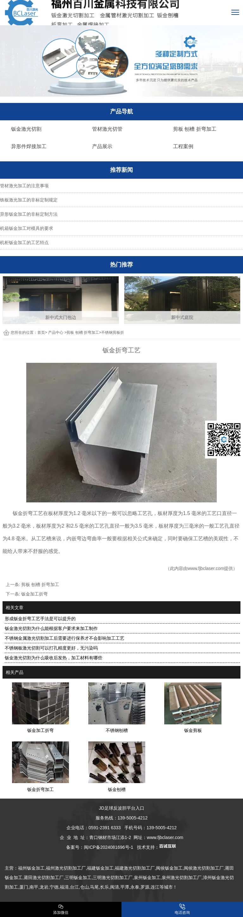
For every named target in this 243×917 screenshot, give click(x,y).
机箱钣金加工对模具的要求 (26, 228)
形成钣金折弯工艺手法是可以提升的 (40, 618)
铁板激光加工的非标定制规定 (29, 199)
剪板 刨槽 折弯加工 (194, 129)
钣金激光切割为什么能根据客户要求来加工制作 (51, 628)
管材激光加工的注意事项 (24, 185)
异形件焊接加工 (29, 146)
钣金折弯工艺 (28, 513)
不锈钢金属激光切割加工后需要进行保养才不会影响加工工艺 (64, 638)
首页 (41, 332)
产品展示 (102, 146)
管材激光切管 (107, 129)
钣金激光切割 (26, 129)
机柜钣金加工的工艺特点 (24, 242)
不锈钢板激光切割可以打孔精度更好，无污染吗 (51, 647)
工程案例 (183, 146)
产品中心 (55, 332)
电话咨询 (182, 909)
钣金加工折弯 (34, 593)
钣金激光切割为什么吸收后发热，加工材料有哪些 (53, 657)
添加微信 (60, 909)
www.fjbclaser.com (206, 568)
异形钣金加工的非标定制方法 (29, 214)
